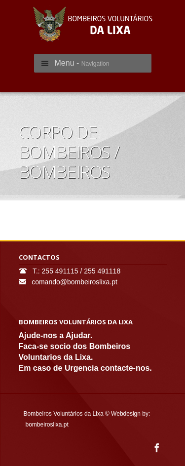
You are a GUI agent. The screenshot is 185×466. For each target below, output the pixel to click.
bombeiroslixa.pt (47, 424)
